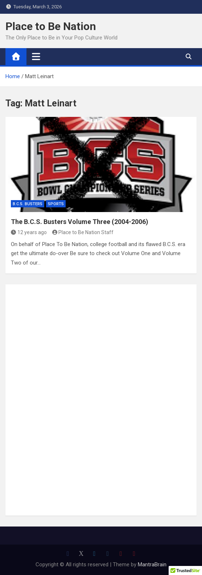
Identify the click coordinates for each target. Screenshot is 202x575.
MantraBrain (152, 564)
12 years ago (29, 232)
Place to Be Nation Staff (83, 232)
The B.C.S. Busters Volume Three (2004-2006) (79, 221)
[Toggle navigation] (36, 56)
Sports (56, 204)
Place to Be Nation (50, 26)
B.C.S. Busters (27, 204)
